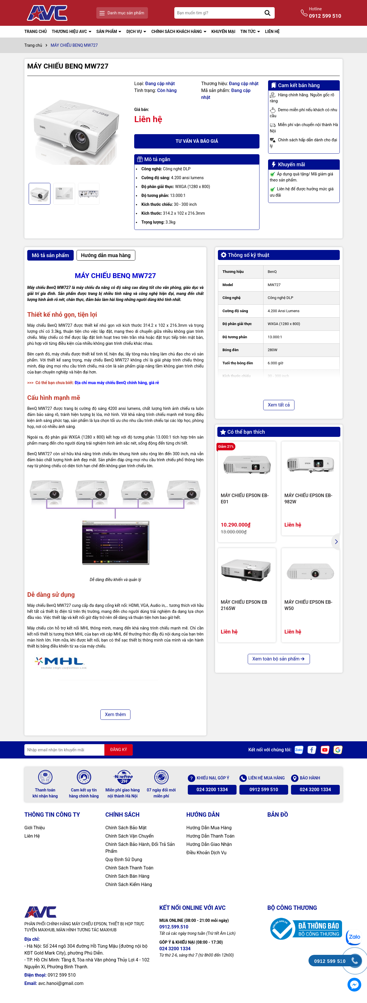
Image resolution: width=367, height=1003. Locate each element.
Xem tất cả (279, 405)
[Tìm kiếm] (267, 13)
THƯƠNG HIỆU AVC (70, 31)
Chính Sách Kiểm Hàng (129, 884)
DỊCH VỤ (134, 31)
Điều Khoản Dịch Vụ (206, 852)
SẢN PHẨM (107, 31)
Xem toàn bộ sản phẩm (278, 659)
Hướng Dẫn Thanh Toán (210, 836)
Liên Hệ (32, 836)
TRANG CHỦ (35, 31)
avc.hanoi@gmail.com (60, 983)
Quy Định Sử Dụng (124, 859)
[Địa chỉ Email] (78, 750)
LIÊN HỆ (272, 31)
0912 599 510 (263, 789)
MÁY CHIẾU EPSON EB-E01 (245, 499)
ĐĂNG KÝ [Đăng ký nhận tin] (118, 749)
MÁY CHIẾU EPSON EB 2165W (244, 605)
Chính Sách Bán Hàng (128, 876)
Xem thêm (115, 714)
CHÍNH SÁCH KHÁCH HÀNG (177, 31)
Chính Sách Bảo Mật (126, 827)
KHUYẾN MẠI (223, 31)
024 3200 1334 (212, 789)
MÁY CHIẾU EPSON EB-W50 (308, 605)
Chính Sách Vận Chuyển (130, 836)
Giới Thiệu (34, 827)
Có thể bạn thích (242, 432)
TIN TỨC (248, 31)
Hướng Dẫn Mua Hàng (209, 827)
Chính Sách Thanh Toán (130, 868)
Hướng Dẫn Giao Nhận (209, 844)
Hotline (325, 13)
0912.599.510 (173, 927)
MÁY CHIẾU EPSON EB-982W (308, 499)
